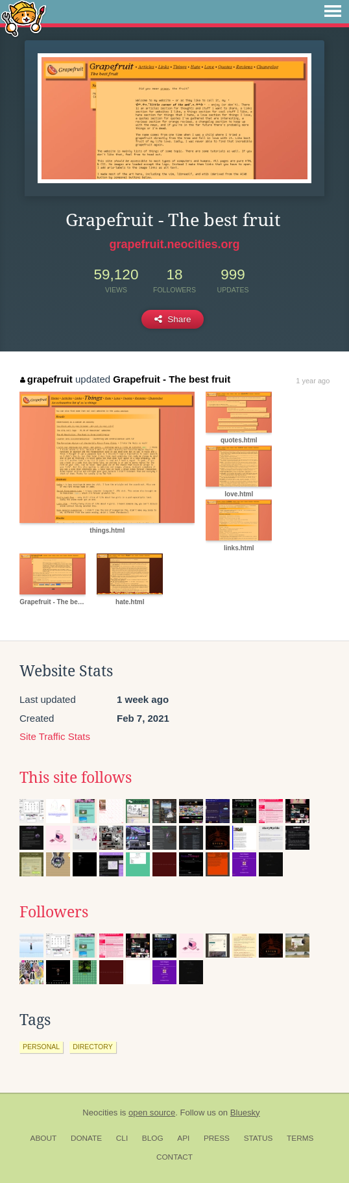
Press (217, 1138)
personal (41, 1046)
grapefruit (46, 379)
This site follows (75, 777)
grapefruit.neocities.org (174, 244)
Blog (152, 1138)
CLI (122, 1138)
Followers (53, 912)
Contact (174, 1157)
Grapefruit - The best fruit (171, 379)
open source (151, 1112)
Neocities (99, 1112)
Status (258, 1138)
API (183, 1138)
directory (92, 1046)
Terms (300, 1138)
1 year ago (313, 381)
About (43, 1138)
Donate (86, 1138)
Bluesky (245, 1112)
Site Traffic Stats (54, 736)
